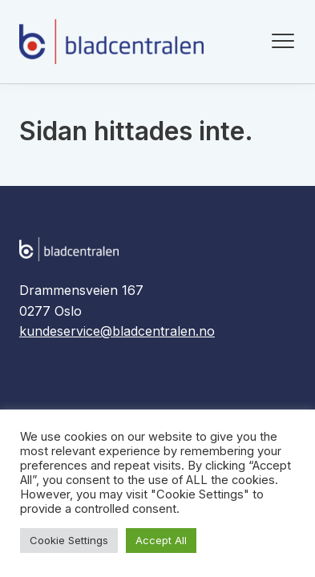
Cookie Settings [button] (69, 540)
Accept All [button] (161, 540)
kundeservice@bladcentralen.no (117, 331)
